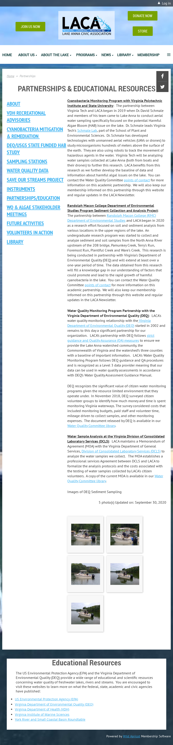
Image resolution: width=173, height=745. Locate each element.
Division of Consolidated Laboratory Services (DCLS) (121, 451)
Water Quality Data (27, 170)
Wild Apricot (131, 736)
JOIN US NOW (30, 26)
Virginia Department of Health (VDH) (42, 709)
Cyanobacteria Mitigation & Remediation (35, 133)
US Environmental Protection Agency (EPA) (46, 699)
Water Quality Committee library (91, 425)
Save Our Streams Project (35, 179)
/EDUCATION (33, 197)
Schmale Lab (87, 130)
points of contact (137, 180)
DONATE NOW (142, 15)
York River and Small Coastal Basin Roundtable (50, 719)
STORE (143, 31)
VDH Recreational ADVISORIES (26, 116)
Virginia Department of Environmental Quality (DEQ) (54, 704)
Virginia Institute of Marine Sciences (42, 714)
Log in (166, 3)
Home (10, 76)
